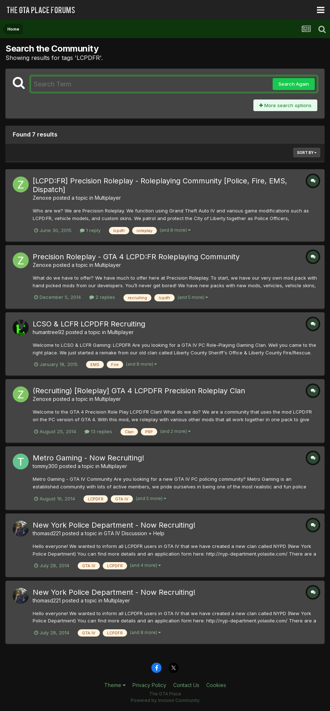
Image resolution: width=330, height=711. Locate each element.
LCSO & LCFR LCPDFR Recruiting (89, 324)
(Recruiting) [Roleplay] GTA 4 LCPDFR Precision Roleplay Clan (139, 390)
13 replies (98, 431)
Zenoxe (42, 198)
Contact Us (186, 685)
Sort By (307, 152)
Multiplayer (108, 198)
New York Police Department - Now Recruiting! (114, 525)
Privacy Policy (149, 685)
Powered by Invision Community (165, 700)
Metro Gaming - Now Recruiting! (88, 458)
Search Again (293, 84)
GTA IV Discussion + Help (134, 533)
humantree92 (48, 332)
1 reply (90, 230)
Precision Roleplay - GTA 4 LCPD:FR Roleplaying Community (136, 256)
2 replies (102, 297)
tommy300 (45, 466)
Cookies (216, 685)
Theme (115, 685)
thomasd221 (47, 533)
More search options (285, 105)
